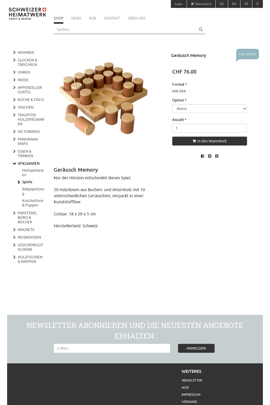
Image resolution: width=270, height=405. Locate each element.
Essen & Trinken (25, 153)
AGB (185, 387)
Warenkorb (201, 4)
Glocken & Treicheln (27, 62)
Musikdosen (29, 237)
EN (234, 4)
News (76, 18)
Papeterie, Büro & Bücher (27, 217)
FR (246, 4)
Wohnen (26, 52)
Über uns (136, 18)
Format (179, 84)
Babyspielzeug (33, 191)
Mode (23, 80)
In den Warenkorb (209, 141)
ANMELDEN (196, 348)
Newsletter (192, 380)
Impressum (191, 394)
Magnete (26, 230)
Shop (58, 18)
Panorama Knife (28, 141)
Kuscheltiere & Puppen (33, 203)
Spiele (27, 182)
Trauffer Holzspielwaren (31, 119)
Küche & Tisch (31, 100)
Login (179, 4)
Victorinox (29, 131)
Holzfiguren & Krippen (30, 259)
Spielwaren (29, 163)
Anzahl (179, 119)
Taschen (25, 107)
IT (257, 4)
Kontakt (112, 18)
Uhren (24, 72)
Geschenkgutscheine (30, 247)
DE (222, 4)
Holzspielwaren (33, 172)
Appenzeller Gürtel (30, 89)
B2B (92, 18)
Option (179, 100)
